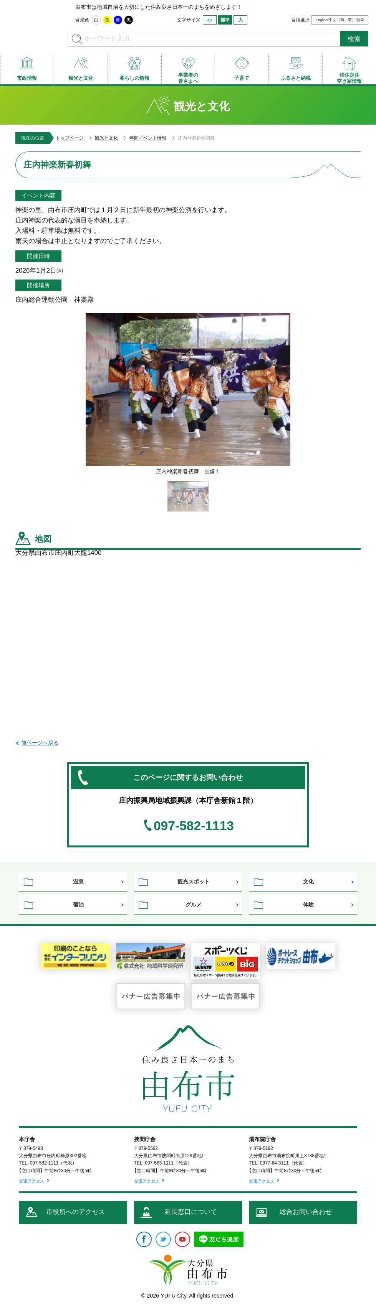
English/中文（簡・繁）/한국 (340, 20)
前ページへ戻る (40, 742)
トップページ (69, 138)
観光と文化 (106, 138)
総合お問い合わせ (306, 1212)
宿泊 (78, 904)
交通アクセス (31, 1181)
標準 (225, 20)
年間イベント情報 (147, 138)
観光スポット (193, 881)
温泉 (78, 881)
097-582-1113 (194, 825)
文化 (308, 881)
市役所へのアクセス (75, 1212)
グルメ (194, 904)
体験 (308, 904)
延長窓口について (191, 1212)
